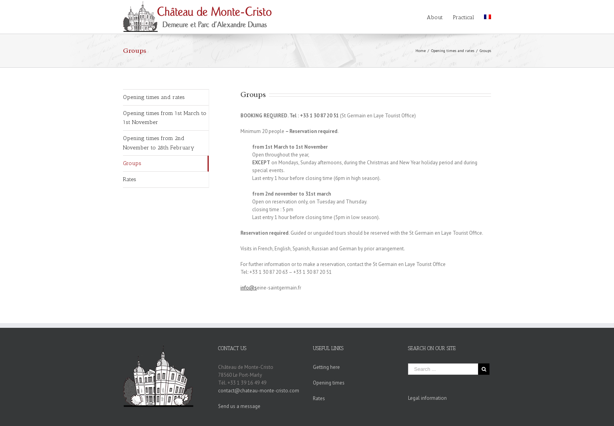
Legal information (427, 398)
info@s (248, 287)
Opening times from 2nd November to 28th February (158, 143)
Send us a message (239, 406)
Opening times (329, 382)
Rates (129, 179)
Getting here (326, 367)
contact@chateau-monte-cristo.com (258, 390)
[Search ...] (443, 369)
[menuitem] (440, 17)
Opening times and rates (154, 97)
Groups (132, 163)
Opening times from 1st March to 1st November (164, 118)
